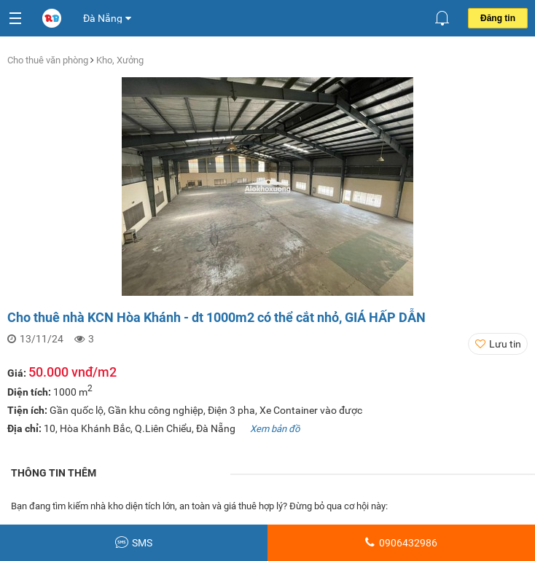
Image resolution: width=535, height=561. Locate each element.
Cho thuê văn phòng (48, 60)
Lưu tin (505, 344)
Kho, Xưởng (120, 60)
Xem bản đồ (275, 428)
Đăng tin (497, 18)
